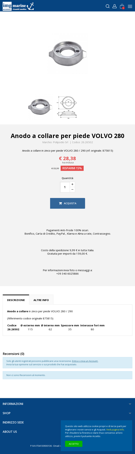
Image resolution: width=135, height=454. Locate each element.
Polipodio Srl (60, 142)
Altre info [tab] (41, 300)
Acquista (67, 203)
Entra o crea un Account (85, 361)
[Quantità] (65, 187)
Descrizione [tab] (16, 300)
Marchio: (47, 142)
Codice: (76, 142)
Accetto (74, 443)
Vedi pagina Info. (115, 429)
